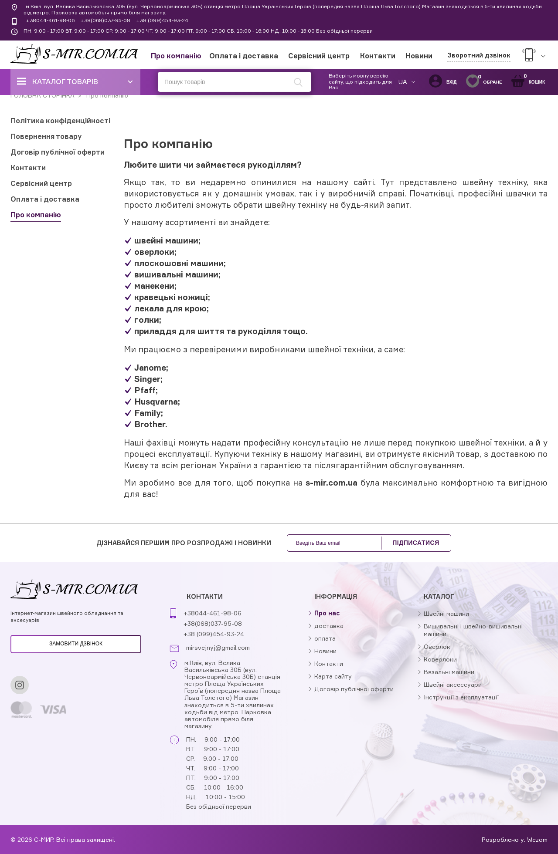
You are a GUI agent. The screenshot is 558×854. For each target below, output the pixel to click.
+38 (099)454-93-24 (162, 20)
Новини (418, 55)
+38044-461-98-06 (50, 20)
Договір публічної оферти (57, 152)
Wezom (537, 839)
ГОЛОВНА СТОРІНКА (42, 95)
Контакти (377, 55)
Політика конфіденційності (60, 120)
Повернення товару (46, 136)
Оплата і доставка (243, 55)
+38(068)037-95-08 (105, 20)
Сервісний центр (319, 55)
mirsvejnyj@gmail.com (218, 647)
